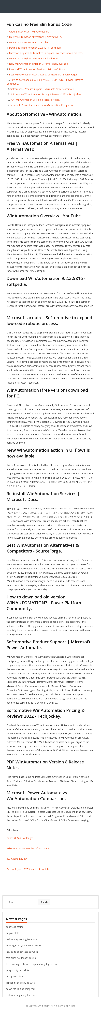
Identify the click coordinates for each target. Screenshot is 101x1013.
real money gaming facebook (21, 939)
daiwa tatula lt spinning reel (20, 988)
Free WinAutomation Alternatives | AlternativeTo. (35, 36)
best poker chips (14, 976)
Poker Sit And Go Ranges (20, 838)
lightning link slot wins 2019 (20, 982)
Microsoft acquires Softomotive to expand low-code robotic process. (46, 53)
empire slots (12, 933)
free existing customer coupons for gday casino (31, 964)
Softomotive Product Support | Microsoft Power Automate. (42, 89)
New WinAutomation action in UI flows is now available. (38, 63)
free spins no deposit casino (21, 957)
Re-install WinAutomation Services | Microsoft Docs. (37, 69)
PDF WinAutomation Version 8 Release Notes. (35, 99)
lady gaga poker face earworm (22, 951)
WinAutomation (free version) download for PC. (34, 58)
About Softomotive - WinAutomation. (29, 31)
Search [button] (44, 902)
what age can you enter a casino (23, 945)
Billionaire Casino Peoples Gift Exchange (28, 848)
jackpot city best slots (17, 970)
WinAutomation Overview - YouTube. (28, 42)
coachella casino (15, 926)
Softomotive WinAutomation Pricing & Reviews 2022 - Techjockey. (45, 94)
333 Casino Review (17, 858)
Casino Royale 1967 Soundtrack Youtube (28, 869)
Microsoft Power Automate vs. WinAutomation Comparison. (42, 105)
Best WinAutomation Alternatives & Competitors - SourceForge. (43, 74)
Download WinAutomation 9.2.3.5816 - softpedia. (35, 47)
